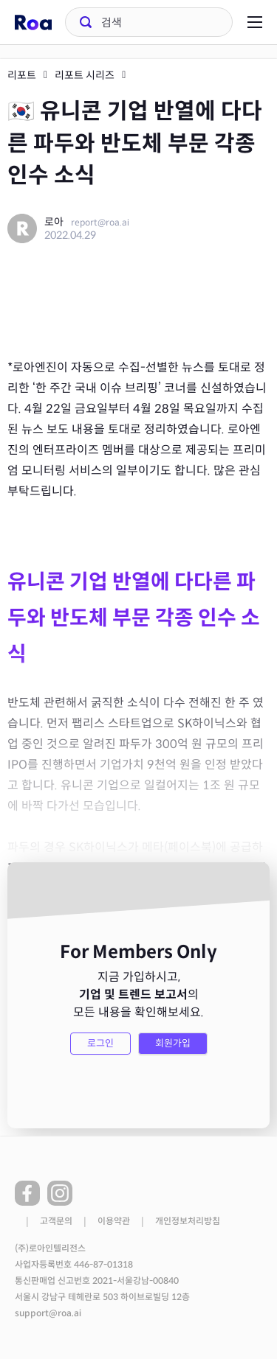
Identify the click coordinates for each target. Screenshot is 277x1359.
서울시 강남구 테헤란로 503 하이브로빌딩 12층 (102, 1297)
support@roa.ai (48, 1313)
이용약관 (114, 1221)
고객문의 (56, 1221)
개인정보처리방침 (187, 1221)
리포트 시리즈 (84, 75)
